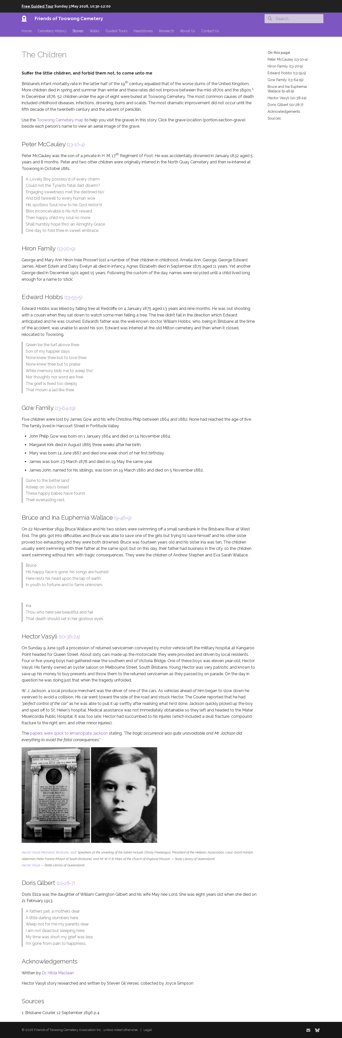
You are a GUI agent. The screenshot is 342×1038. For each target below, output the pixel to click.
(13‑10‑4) (75, 144)
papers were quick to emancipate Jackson (69, 733)
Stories (77, 31)
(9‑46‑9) (122, 518)
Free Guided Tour (38, 6)
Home (27, 31)
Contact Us (210, 31)
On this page (279, 53)
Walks (94, 31)
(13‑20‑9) (66, 249)
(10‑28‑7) (66, 883)
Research (166, 31)
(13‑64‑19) (65, 408)
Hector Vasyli (31, 865)
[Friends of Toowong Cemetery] (24, 19)
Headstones (143, 31)
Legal (148, 1030)
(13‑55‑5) (73, 297)
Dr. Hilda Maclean (58, 973)
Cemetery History (52, 31)
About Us (187, 31)
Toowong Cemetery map (60, 120)
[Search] (294, 18)
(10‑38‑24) (69, 637)
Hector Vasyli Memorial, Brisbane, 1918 (49, 852)
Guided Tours (116, 31)
